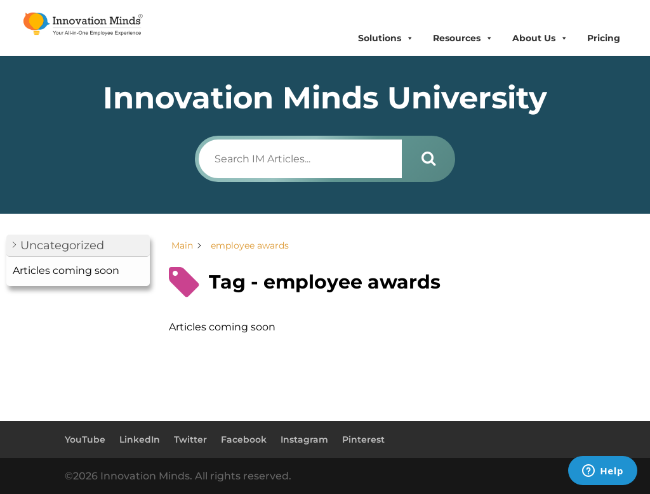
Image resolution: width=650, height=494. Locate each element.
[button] (78, 246)
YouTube (85, 439)
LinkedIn (139, 439)
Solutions (386, 38)
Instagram (304, 439)
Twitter (190, 439)
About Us (540, 38)
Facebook (244, 439)
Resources (463, 38)
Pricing (603, 38)
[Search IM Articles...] (300, 159)
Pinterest (363, 439)
